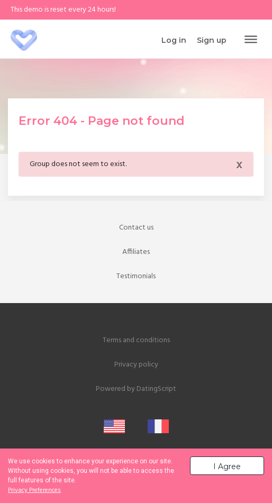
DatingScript (156, 389)
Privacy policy (136, 365)
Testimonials (136, 276)
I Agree (227, 466)
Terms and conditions (136, 340)
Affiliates (136, 252)
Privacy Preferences (34, 490)
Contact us (136, 228)
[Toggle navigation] (250, 40)
